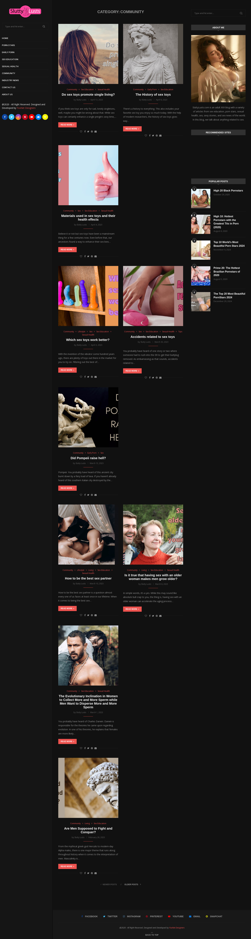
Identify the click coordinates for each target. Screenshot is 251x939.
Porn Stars (9, 45)
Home (6, 38)
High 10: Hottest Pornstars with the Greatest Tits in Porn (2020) (226, 221)
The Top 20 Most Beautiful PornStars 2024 (229, 295)
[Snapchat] (46, 117)
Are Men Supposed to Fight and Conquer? (88, 830)
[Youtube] (33, 117)
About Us (8, 94)
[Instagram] (19, 117)
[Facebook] (6, 117)
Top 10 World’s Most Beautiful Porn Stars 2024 (229, 244)
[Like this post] (81, 131)
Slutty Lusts (81, 99)
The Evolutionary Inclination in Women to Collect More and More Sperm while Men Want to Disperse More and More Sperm (88, 701)
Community (9, 73)
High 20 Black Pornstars (228, 190)
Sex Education (11, 59)
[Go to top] (151, 934)
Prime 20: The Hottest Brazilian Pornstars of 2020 (227, 272)
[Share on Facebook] (85, 131)
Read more (67, 125)
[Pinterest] (26, 117)
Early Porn (9, 52)
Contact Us (10, 87)
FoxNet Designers (27, 107)
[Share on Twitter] (88, 131)
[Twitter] (13, 117)
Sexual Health (11, 66)
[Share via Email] (95, 131)
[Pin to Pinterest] (92, 131)
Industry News (11, 80)
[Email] (40, 117)
